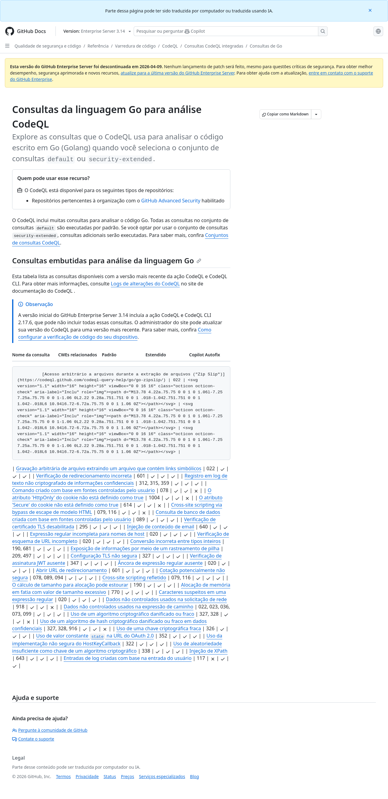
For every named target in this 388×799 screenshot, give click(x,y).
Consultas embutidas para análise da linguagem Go (106, 260)
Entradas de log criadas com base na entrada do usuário (128, 658)
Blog (194, 776)
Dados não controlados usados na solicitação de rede (166, 599)
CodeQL (170, 46)
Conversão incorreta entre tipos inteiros (175, 541)
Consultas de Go (266, 46)
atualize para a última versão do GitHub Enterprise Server (177, 73)
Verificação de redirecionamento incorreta (84, 475)
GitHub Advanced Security (170, 200)
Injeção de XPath (208, 651)
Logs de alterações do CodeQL (145, 283)
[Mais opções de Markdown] (316, 114)
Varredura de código (135, 46)
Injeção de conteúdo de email (160, 526)
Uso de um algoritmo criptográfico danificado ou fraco (132, 614)
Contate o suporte (33, 739)
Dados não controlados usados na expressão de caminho (128, 606)
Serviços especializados (162, 776)
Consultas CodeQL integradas (213, 46)
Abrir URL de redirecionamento (71, 570)
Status (110, 776)
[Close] (371, 9)
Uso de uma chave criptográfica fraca (158, 628)
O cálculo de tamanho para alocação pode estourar (70, 584)
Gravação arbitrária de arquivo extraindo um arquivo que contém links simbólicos (108, 468)
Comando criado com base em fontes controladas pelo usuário (83, 490)
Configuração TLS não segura (104, 555)
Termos (63, 776)
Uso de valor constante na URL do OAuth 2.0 (95, 635)
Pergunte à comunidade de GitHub (49, 730)
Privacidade (87, 776)
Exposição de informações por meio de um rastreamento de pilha (145, 548)
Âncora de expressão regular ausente (160, 563)
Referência (98, 46)
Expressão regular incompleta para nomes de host (87, 534)
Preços (127, 776)
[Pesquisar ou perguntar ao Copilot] (231, 31)
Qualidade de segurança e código (48, 46)
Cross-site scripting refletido (134, 577)
